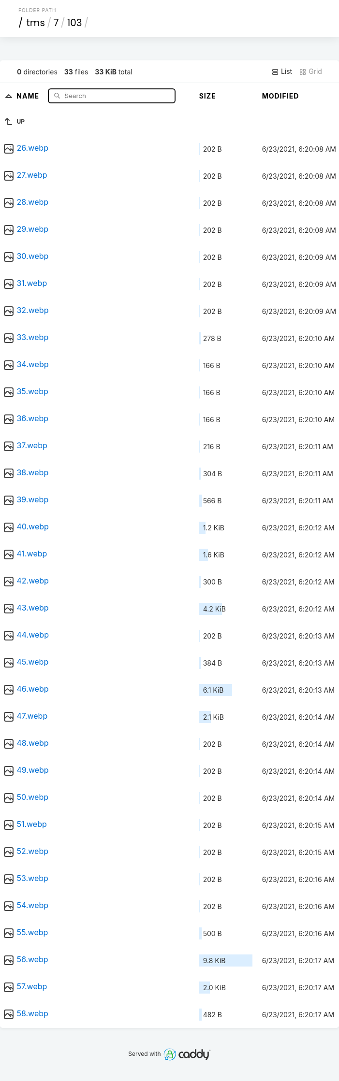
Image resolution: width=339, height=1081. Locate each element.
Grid (310, 71)
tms (36, 22)
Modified (280, 96)
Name (28, 95)
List (281, 71)
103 (74, 22)
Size (207, 96)
